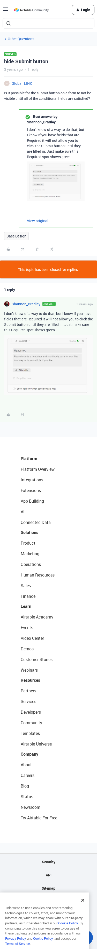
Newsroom (30, 807)
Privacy (48, 901)
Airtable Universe (36, 744)
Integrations (32, 480)
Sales (26, 585)
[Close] (82, 910)
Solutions (29, 532)
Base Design (16, 236)
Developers (31, 712)
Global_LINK (22, 83)
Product (28, 543)
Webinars (29, 670)
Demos (27, 649)
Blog (25, 786)
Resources (30, 680)
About (26, 765)
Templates (30, 733)
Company (29, 754)
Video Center (32, 638)
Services (28, 701)
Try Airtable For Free (39, 818)
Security (48, 861)
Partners (28, 691)
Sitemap (48, 888)
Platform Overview (38, 469)
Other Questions (21, 38)
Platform (29, 458)
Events (27, 627)
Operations (31, 564)
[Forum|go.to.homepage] (31, 10)
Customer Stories (37, 659)
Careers (27, 775)
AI (23, 512)
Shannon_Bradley (26, 303)
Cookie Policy (68, 932)
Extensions (31, 490)
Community (31, 723)
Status (27, 796)
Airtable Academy (37, 617)
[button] (6, 10)
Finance (28, 596)
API (48, 875)
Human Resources (38, 575)
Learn (26, 606)
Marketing (30, 554)
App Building (32, 501)
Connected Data (36, 522)
